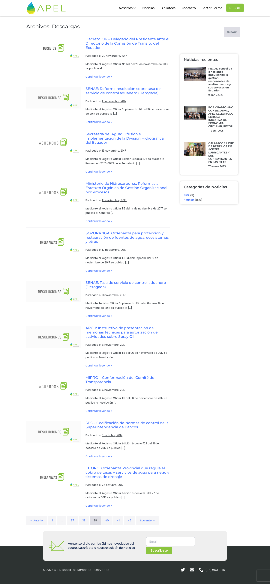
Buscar (232, 32)
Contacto (189, 8)
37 (72, 520)
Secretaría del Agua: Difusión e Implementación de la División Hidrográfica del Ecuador (125, 138)
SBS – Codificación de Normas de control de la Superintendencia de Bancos (127, 425)
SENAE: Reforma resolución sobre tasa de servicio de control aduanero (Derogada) (123, 91)
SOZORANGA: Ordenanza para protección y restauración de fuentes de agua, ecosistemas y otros (127, 237)
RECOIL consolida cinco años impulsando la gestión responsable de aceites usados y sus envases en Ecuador (220, 79)
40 (107, 520)
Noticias (148, 8)
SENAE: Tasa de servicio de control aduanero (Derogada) (126, 284)
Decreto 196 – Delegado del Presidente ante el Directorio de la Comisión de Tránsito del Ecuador (127, 43)
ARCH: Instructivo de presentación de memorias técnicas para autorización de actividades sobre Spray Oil (122, 332)
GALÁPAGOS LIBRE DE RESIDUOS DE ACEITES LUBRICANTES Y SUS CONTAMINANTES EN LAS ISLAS (221, 152)
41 (118, 520)
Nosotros (127, 8)
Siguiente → (147, 520)
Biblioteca (168, 8)
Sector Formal (212, 8)
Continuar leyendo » (99, 77)
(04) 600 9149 (215, 570)
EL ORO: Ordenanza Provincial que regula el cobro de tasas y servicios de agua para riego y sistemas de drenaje (127, 472)
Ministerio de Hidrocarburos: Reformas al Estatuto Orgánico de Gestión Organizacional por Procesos (126, 187)
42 (129, 520)
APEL (186, 195)
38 (84, 520)
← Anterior (37, 520)
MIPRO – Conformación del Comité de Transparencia (120, 379)
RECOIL (235, 8)
